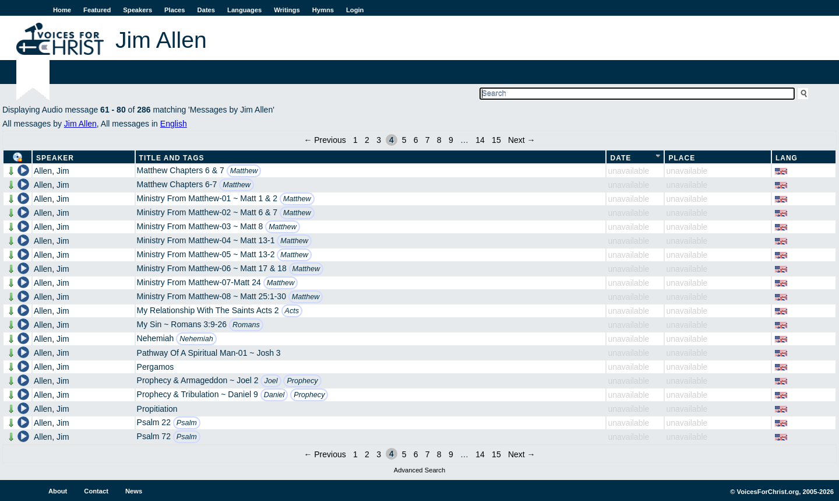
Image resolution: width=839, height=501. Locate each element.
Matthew (244, 171)
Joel (270, 381)
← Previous (325, 140)
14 (480, 140)
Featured (97, 9)
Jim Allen (80, 123)
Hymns (323, 9)
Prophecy (302, 381)
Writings (287, 9)
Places (174, 9)
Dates (206, 9)
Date (620, 158)
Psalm (187, 423)
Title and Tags (172, 158)
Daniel (274, 395)
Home (62, 9)
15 (496, 140)
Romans (246, 325)
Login (355, 9)
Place (681, 158)
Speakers (137, 9)
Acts (292, 311)
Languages (244, 9)
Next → (521, 140)
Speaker (55, 158)
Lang (786, 158)
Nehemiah (196, 339)
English (173, 123)
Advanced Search (419, 470)
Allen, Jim (51, 171)
